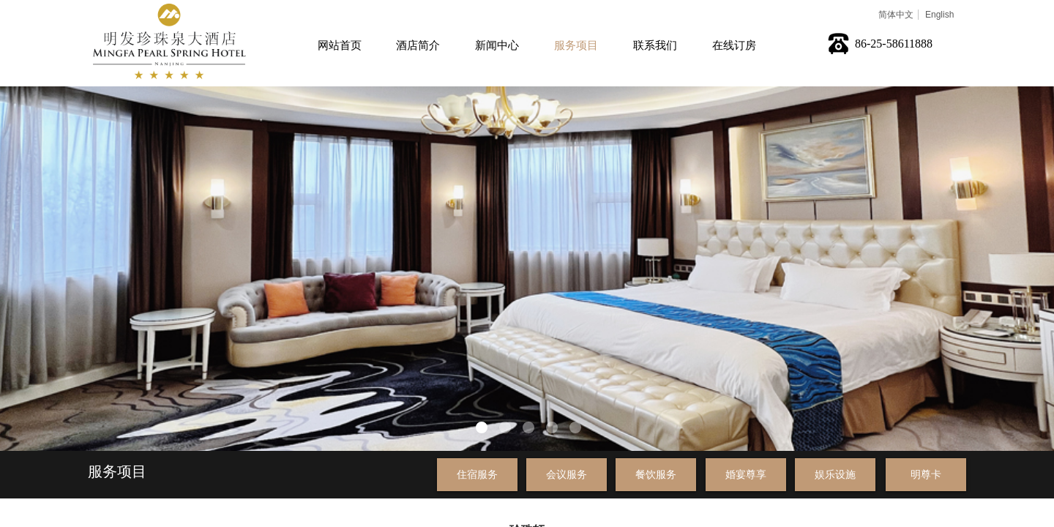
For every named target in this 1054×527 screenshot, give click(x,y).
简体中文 (895, 15)
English (939, 15)
